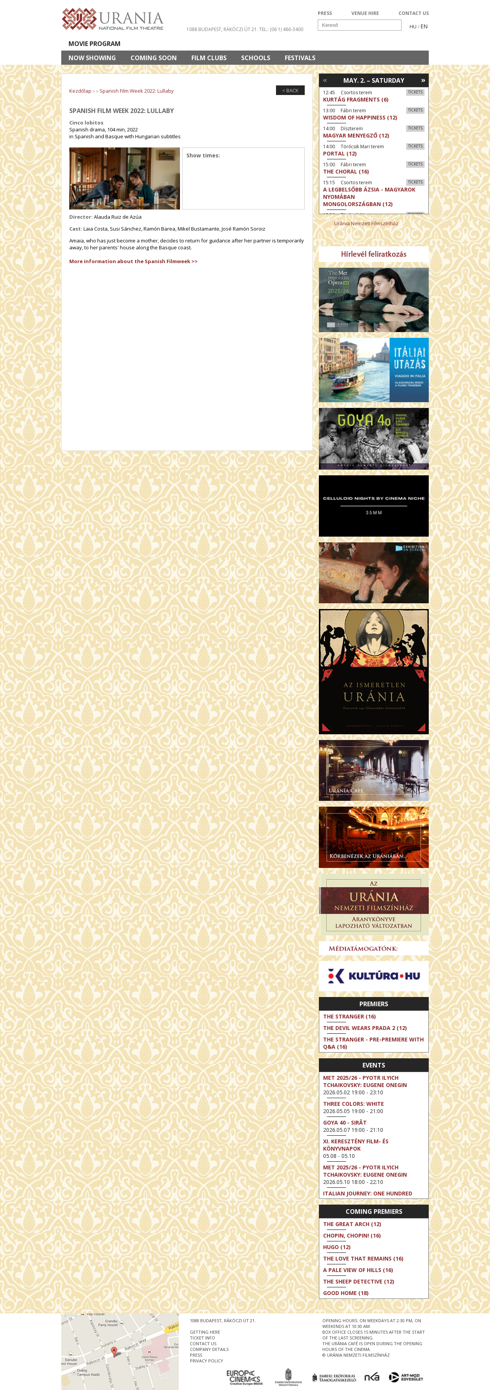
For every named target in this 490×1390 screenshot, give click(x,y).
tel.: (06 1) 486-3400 (281, 29)
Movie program (95, 43)
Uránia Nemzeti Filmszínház (366, 223)
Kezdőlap (80, 90)
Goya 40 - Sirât (345, 1122)
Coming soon (154, 58)
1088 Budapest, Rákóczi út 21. (222, 29)
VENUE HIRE (365, 13)
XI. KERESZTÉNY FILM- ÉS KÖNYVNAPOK (356, 1145)
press (196, 1355)
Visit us (259, 43)
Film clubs (209, 58)
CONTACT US (414, 13)
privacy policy (206, 1361)
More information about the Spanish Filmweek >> (133, 261)
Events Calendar (314, 43)
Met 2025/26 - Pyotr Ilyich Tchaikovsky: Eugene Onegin (365, 1081)
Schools (255, 58)
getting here (205, 1332)
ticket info (202, 1338)
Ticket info (376, 43)
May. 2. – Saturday (373, 80)
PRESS (325, 13)
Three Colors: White (353, 1103)
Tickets (415, 92)
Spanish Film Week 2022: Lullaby (137, 90)
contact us (203, 1343)
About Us (216, 43)
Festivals (300, 58)
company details (209, 1349)
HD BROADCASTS (160, 43)
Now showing (92, 58)
